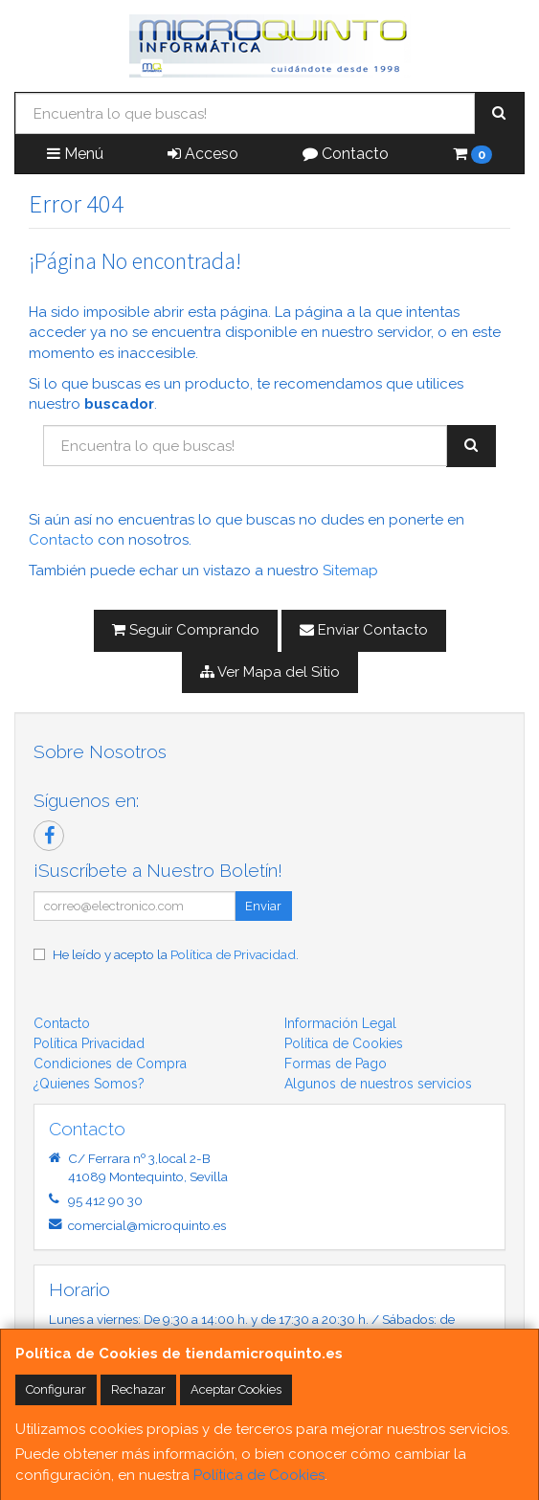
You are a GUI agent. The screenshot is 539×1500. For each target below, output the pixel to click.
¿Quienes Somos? (89, 1083)
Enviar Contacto (364, 629)
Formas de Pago (335, 1063)
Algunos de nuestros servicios (378, 1083)
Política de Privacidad (233, 954)
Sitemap (350, 570)
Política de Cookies (259, 1475)
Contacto (346, 154)
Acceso (203, 154)
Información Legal (340, 1023)
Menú (75, 154)
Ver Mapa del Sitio (270, 672)
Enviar (263, 906)
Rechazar (138, 1389)
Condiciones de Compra (110, 1063)
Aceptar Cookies (236, 1389)
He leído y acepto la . (176, 954)
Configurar (56, 1389)
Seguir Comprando (185, 629)
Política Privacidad (89, 1043)
